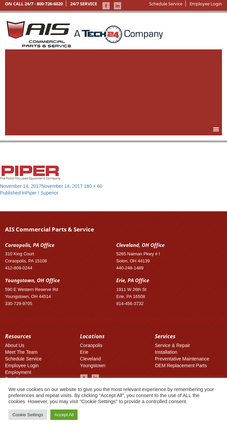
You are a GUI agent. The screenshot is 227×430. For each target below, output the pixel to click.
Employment (18, 372)
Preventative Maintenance (182, 358)
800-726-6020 (50, 4)
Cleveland (90, 358)
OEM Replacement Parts (181, 365)
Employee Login (206, 4)
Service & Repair (172, 345)
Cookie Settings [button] (27, 414)
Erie (84, 352)
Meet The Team (21, 352)
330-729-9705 (18, 303)
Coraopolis (91, 345)
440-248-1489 (129, 267)
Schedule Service (165, 4)
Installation (166, 352)
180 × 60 (93, 186)
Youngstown (92, 365)
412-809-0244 (18, 267)
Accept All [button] (64, 414)
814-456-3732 (129, 303)
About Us (15, 345)
